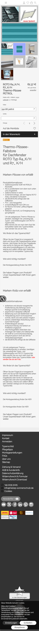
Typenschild (8, 446)
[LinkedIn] (20, 504)
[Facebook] (14, 504)
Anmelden (7, 441)
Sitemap (6, 462)
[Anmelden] (24, 2)
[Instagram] (31, 504)
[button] (5, 2)
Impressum (7, 435)
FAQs (4, 456)
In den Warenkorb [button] (11, 134)
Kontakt (5, 438)
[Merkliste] (27, 2)
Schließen (28, 623)
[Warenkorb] (31, 2)
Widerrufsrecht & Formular (15, 476)
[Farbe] (18, 109)
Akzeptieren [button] (19, 627)
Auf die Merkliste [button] (11, 128)
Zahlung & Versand (11, 467)
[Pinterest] (25, 504)
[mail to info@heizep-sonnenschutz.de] (3, 504)
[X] (9, 504)
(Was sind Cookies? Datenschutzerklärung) (9, 607)
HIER (29, 265)
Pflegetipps (7, 449)
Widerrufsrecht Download (14, 479)
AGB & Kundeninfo (11, 470)
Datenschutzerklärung (12, 473)
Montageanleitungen (12, 452)
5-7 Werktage (10, 100)
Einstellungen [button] (11, 623)
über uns (6, 459)
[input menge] (29, 123)
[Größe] (18, 118)
